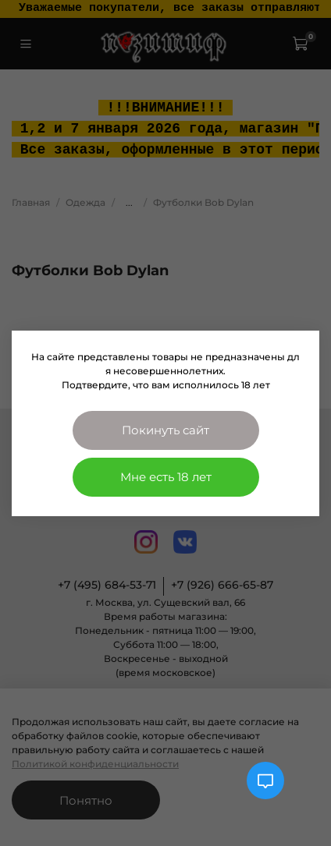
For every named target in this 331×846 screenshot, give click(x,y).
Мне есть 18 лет (166, 476)
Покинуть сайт (165, 430)
